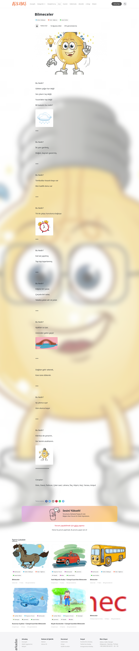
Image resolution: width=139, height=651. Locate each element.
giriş (76, 525)
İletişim (94, 4)
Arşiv (59, 4)
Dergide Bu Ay (52, 4)
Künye (62, 644)
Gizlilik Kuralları (65, 646)
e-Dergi (88, 4)
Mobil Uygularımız (27, 644)
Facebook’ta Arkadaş (86, 642)
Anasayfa (32, 4)
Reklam (43, 642)
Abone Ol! (44, 644)
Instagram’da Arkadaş (86, 646)
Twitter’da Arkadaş (85, 644)
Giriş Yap (116, 4)
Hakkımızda (73, 4)
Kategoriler (41, 4)
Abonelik (81, 4)
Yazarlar (65, 4)
